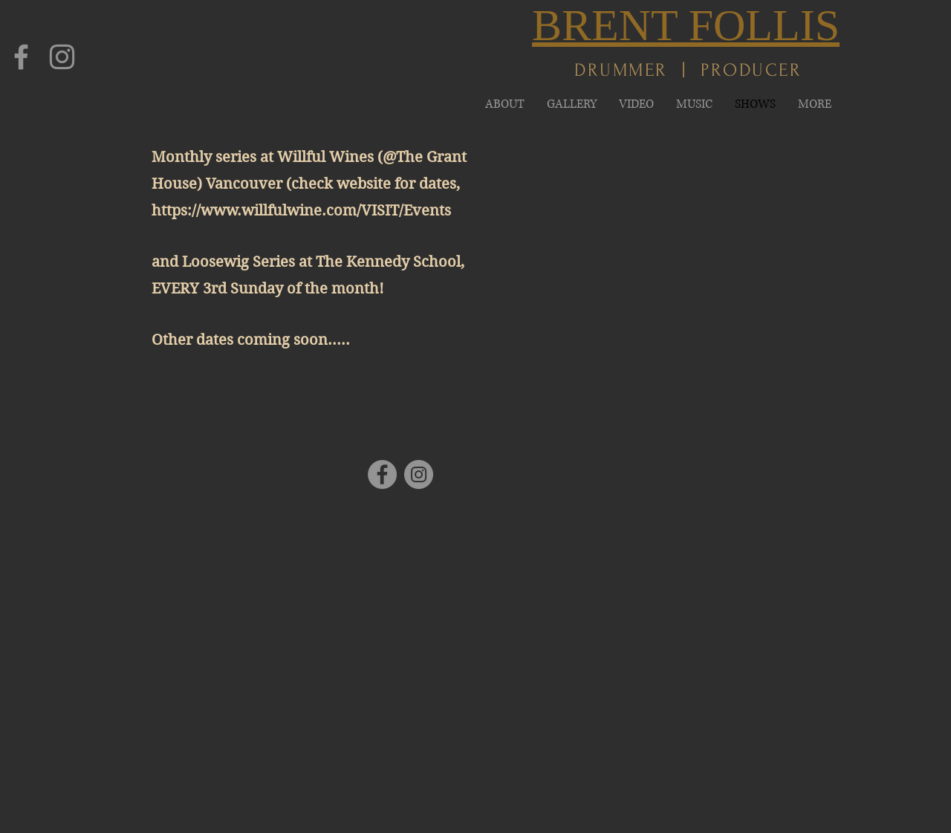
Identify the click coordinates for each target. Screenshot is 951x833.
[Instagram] (62, 57)
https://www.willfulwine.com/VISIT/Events (301, 210)
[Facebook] (21, 57)
